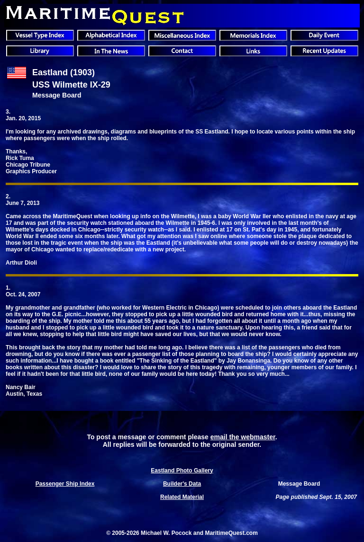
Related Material (182, 497)
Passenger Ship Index (65, 483)
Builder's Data (182, 483)
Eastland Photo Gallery (182, 470)
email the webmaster (242, 437)
